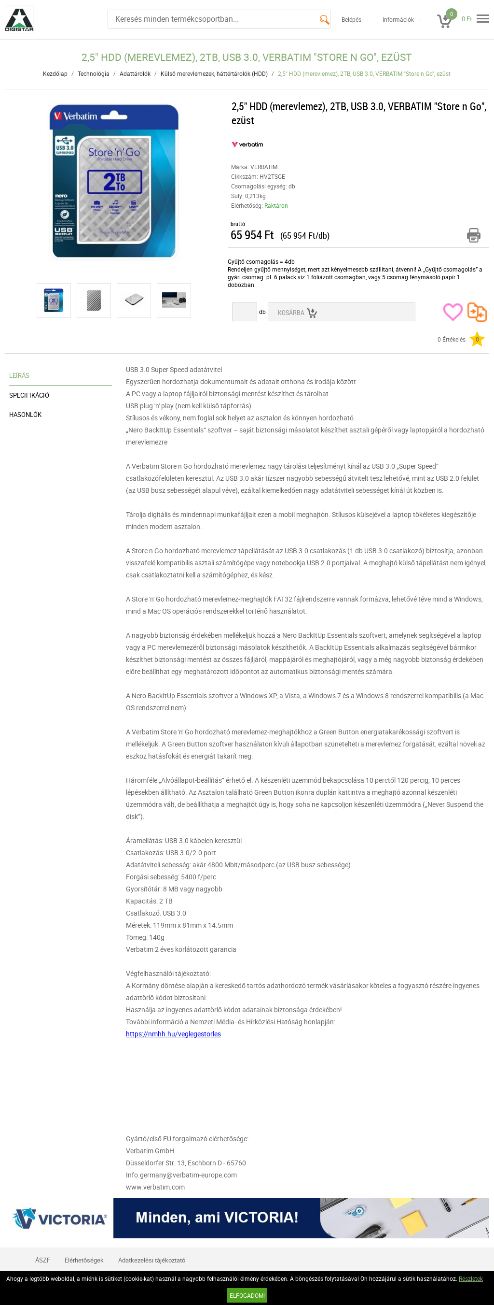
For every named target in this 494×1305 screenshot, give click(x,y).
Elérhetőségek (84, 1260)
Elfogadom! (247, 1295)
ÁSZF (42, 1260)
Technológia (94, 73)
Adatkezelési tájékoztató (151, 1260)
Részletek (471, 1278)
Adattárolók (135, 73)
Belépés (351, 19)
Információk (398, 19)
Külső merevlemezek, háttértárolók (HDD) (214, 73)
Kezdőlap (55, 73)
